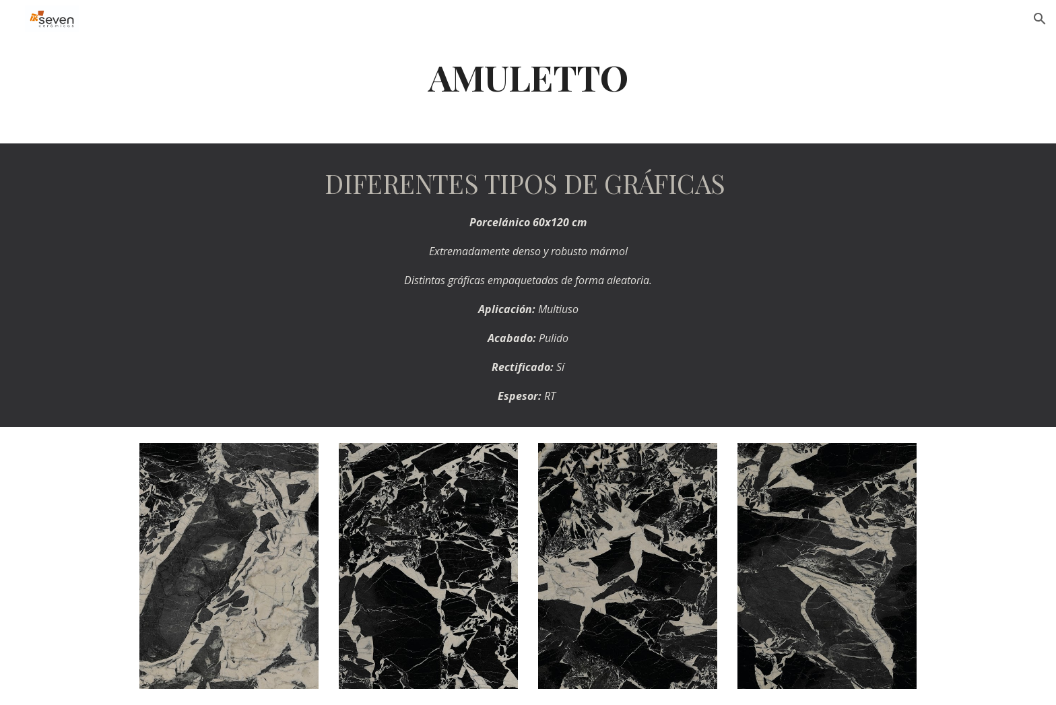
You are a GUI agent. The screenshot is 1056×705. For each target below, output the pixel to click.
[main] (528, 76)
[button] (1040, 19)
